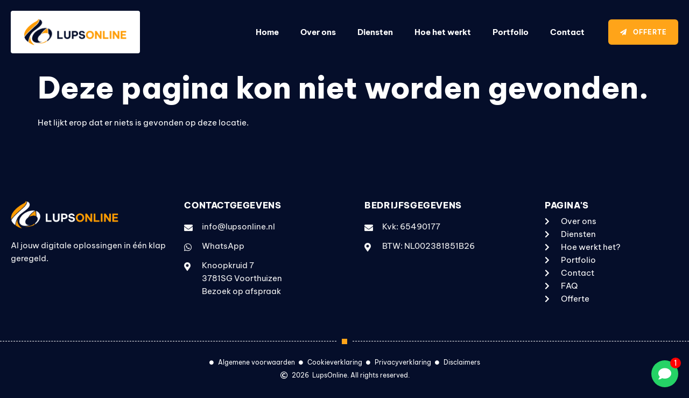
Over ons (318, 32)
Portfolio (511, 32)
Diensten (375, 32)
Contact (567, 32)
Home (267, 32)
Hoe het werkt (442, 32)
